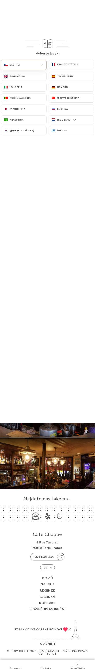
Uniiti (50, 643)
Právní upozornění (48, 609)
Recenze (47, 590)
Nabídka (47, 596)
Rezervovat (16, 664)
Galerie (47, 584)
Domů (47, 578)
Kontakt (47, 603)
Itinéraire (46, 664)
